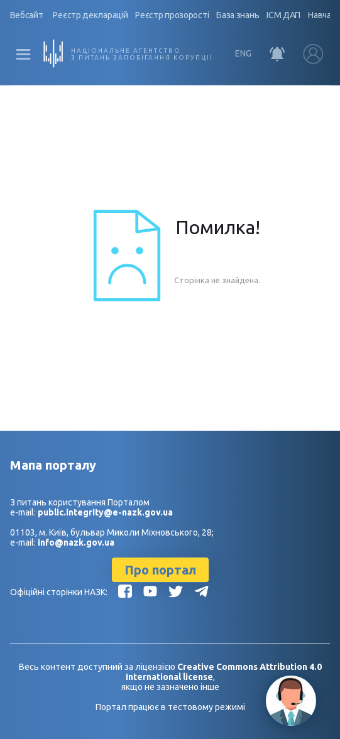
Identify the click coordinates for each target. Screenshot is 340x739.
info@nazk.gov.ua (76, 542)
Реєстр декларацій (90, 15)
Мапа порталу (53, 465)
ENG (243, 53)
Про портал (160, 570)
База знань (238, 15)
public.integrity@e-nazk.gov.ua (105, 512)
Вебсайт (26, 15)
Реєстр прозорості (172, 15)
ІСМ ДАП (284, 15)
